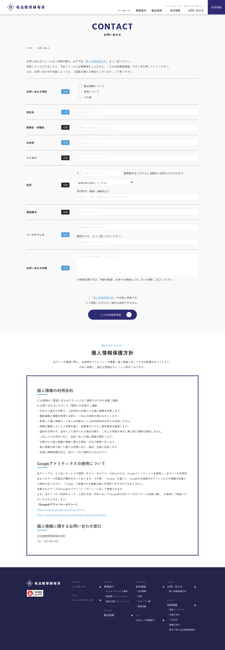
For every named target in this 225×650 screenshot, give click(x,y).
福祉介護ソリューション (118, 601)
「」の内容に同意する (112, 297)
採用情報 (216, 7)
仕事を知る (174, 614)
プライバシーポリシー (193, 6)
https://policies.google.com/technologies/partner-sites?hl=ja (72, 515)
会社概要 (142, 591)
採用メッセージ (176, 609)
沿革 (140, 596)
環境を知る (174, 624)
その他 (88, 97)
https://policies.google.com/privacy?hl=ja (61, 509)
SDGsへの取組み (149, 618)
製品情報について (94, 86)
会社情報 (175, 10)
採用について (91, 91)
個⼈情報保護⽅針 (103, 297)
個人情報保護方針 (96, 61)
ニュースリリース (172, 6)
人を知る (173, 619)
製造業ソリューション (117, 596)
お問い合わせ (196, 10)
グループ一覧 (144, 601)
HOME (29, 48)
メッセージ (123, 10)
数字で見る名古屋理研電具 (182, 629)
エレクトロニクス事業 (117, 591)
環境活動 (142, 606)
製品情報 (157, 10)
